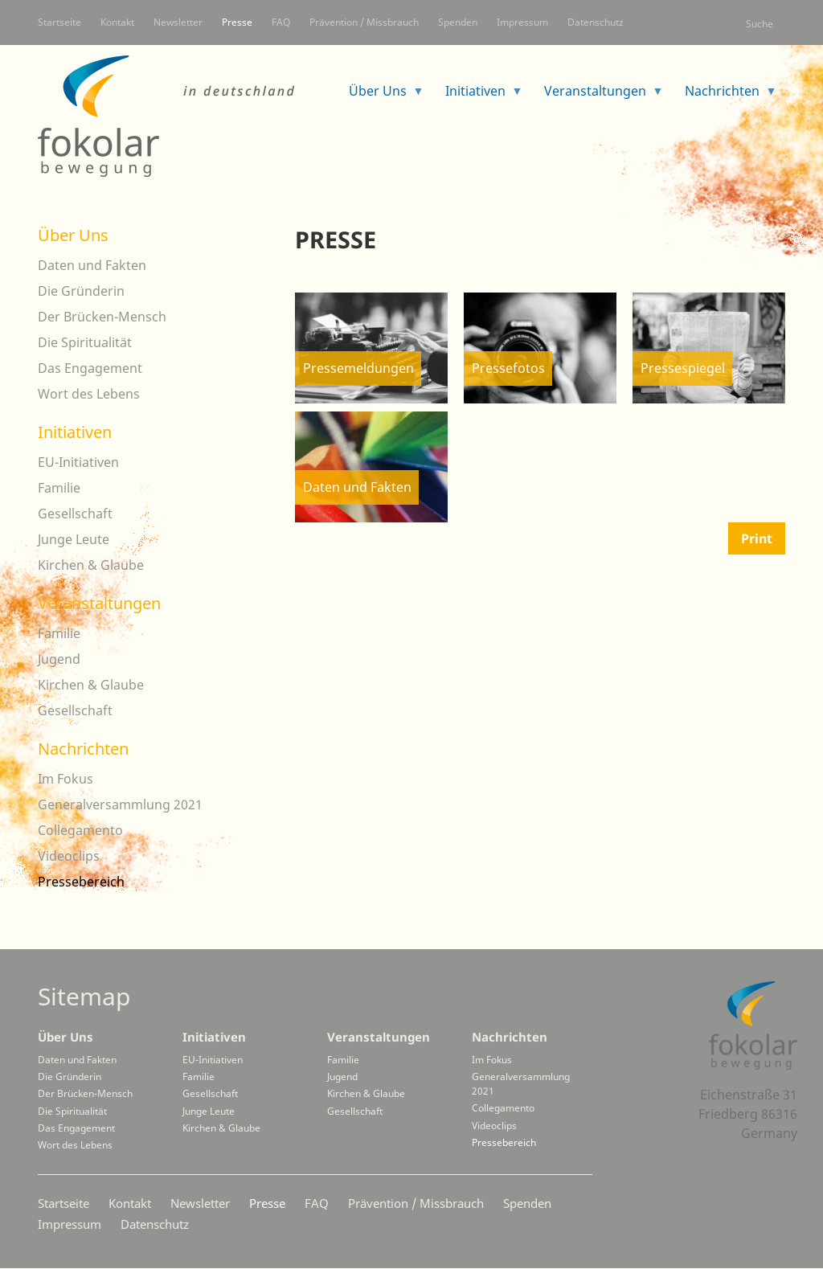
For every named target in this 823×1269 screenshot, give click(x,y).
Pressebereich (81, 881)
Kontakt (117, 22)
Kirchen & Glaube (91, 565)
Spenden (457, 22)
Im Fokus (65, 779)
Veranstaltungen (597, 96)
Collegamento (80, 830)
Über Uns (380, 96)
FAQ (281, 22)
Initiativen (477, 96)
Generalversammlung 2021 (120, 804)
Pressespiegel (683, 368)
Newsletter (178, 22)
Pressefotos (508, 368)
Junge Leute (73, 539)
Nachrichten (724, 96)
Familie (59, 488)
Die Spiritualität (85, 342)
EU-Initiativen (78, 462)
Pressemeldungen (358, 368)
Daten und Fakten (357, 487)
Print (756, 538)
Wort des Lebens (89, 394)
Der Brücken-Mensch (102, 316)
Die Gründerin (81, 291)
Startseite (59, 22)
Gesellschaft (75, 513)
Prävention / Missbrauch (364, 22)
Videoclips (69, 856)
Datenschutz (595, 22)
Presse (237, 22)
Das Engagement (90, 368)
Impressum (522, 22)
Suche (759, 24)
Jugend (59, 659)
